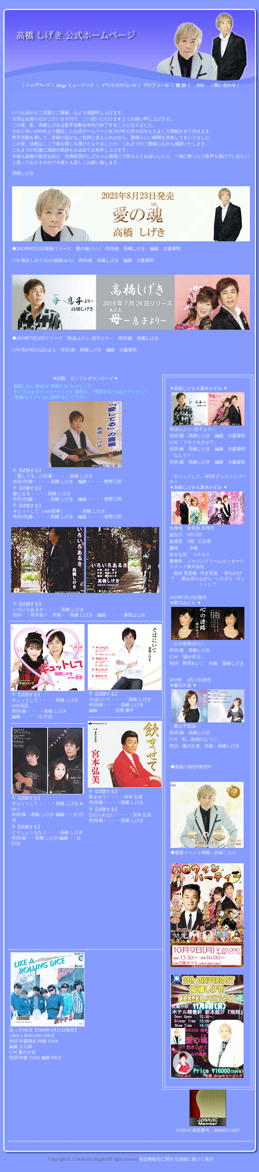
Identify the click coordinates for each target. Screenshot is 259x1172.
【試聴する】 (28, 470)
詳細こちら (225, 852)
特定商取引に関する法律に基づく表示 (176, 1159)
